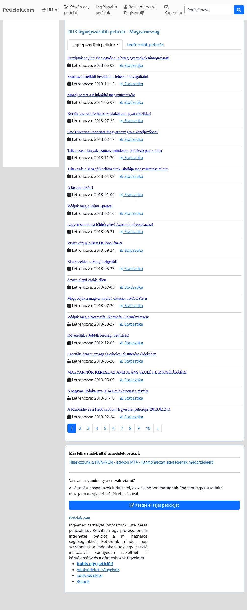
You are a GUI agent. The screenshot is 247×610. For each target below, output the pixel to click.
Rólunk (83, 581)
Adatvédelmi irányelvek (98, 569)
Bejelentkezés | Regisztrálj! (140, 9)
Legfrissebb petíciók (106, 9)
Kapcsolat (173, 10)
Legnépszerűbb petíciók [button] (93, 44)
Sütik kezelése (89, 575)
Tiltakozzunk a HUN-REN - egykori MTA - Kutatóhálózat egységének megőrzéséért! (141, 462)
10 (148, 428)
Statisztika (131, 65)
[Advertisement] (31, 93)
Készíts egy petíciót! (77, 9)
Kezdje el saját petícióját (154, 505)
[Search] (209, 9)
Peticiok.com (18, 9)
